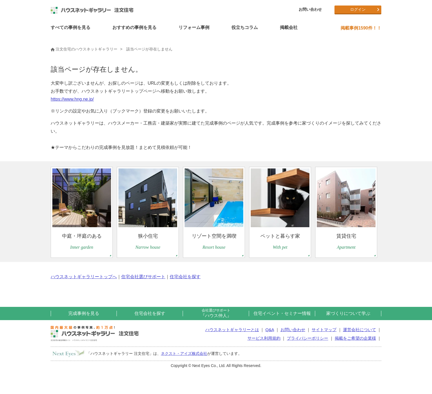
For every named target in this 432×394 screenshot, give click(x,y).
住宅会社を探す (185, 276)
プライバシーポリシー (307, 338)
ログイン (358, 9)
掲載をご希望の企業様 (355, 338)
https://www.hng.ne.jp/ (72, 99)
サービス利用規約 (263, 338)
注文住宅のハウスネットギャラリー (84, 49)
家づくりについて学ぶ (348, 313)
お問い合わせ (310, 9)
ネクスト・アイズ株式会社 (184, 353)
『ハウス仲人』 (216, 313)
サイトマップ (324, 329)
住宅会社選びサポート (143, 276)
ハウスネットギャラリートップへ (84, 276)
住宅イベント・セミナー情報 (282, 313)
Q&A (269, 329)
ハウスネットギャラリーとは (232, 329)
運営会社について (359, 329)
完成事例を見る (83, 313)
